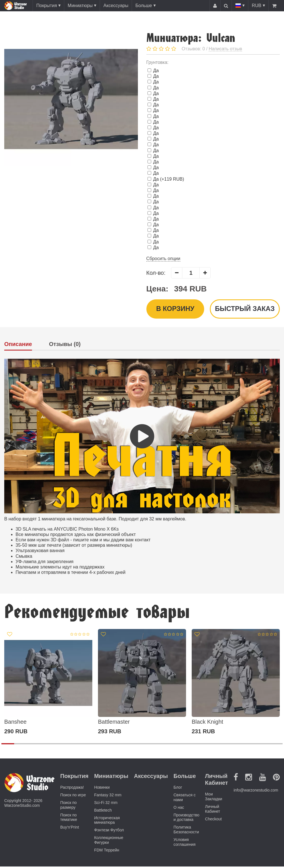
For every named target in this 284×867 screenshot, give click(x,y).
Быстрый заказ (244, 309)
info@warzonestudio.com (256, 790)
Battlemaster (114, 722)
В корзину (174, 309)
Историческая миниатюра (107, 820)
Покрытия (46, 5)
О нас (179, 807)
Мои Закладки (213, 797)
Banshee (15, 722)
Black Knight (207, 722)
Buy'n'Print (69, 827)
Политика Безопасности (186, 830)
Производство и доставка (186, 817)
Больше (143, 5)
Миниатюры (80, 5)
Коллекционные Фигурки (108, 840)
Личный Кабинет (212, 809)
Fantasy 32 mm (107, 795)
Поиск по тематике (68, 817)
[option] (48, 682)
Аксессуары (115, 5)
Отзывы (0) (65, 345)
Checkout (213, 819)
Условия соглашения (185, 842)
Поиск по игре (73, 795)
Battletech (103, 810)
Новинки (102, 788)
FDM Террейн (106, 850)
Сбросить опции (163, 258)
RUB (256, 5)
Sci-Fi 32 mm (105, 803)
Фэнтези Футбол (109, 830)
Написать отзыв (225, 48)
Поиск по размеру (68, 805)
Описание (18, 345)
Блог (178, 788)
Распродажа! (72, 788)
